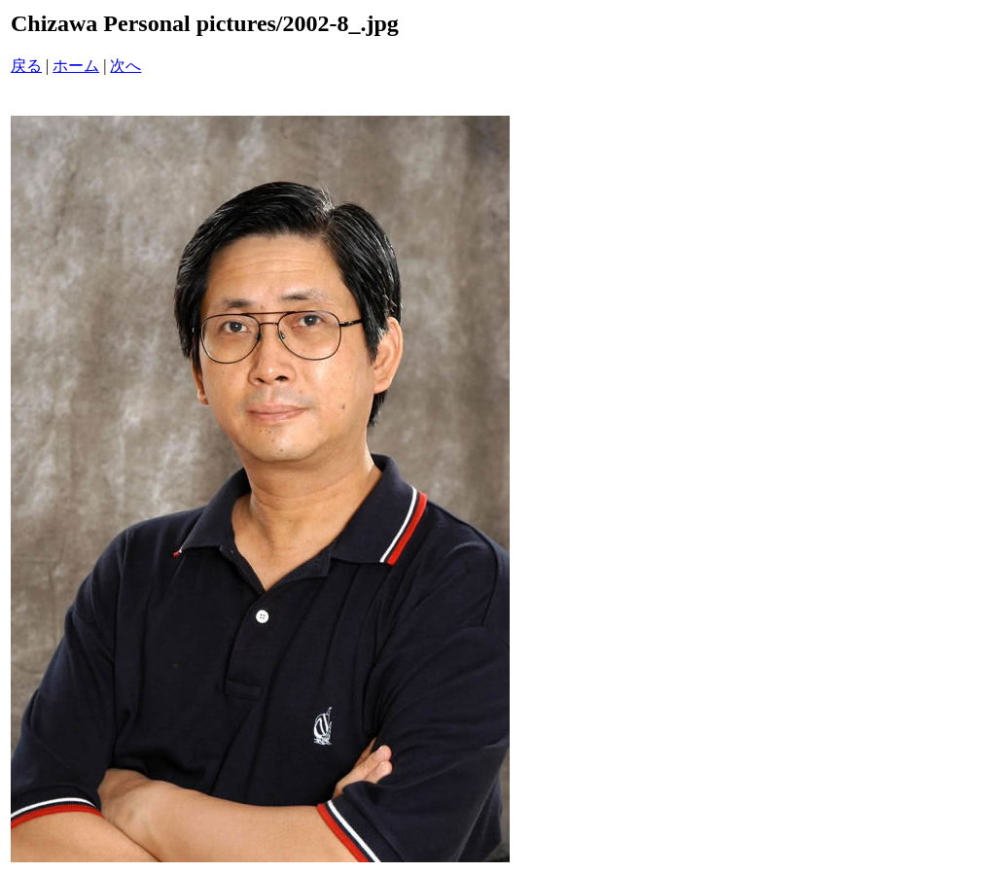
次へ (125, 65)
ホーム (76, 65)
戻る (26, 65)
